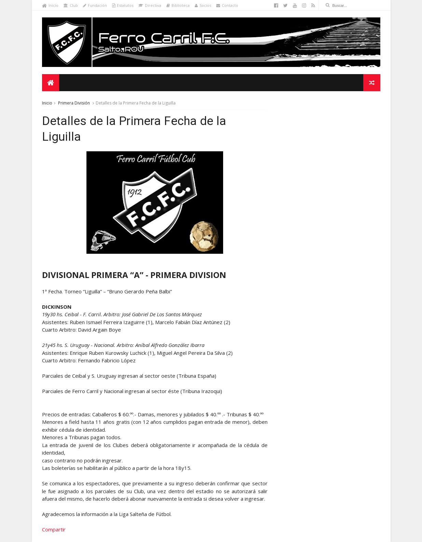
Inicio (50, 5)
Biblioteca (178, 5)
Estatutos (122, 5)
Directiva (149, 5)
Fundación (95, 5)
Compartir (54, 529)
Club (71, 5)
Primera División (74, 103)
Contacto (227, 5)
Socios (203, 5)
